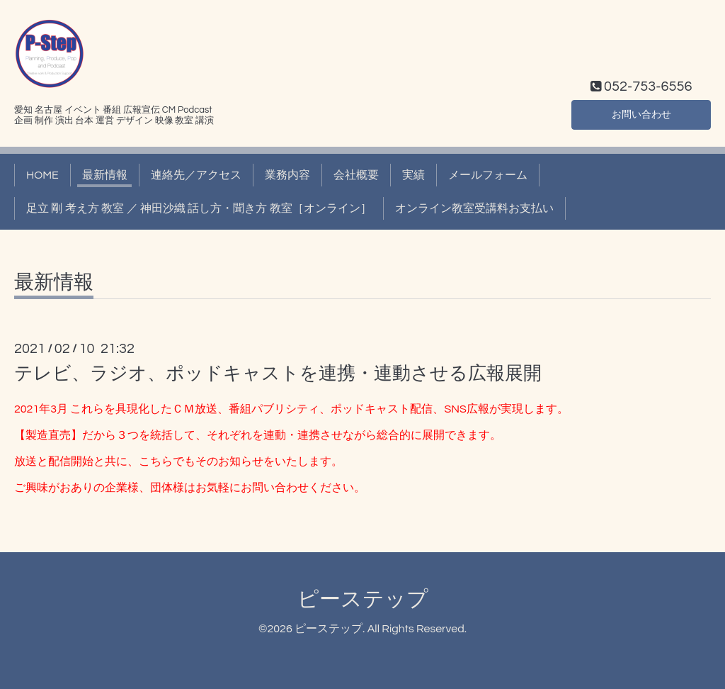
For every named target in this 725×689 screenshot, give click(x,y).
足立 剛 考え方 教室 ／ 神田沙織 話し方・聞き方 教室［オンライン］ (199, 208)
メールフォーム (487, 175)
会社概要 (356, 175)
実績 (413, 175)
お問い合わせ (641, 112)
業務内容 (287, 175)
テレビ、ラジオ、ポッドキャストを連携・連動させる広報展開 (278, 373)
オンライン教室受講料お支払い (474, 208)
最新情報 (104, 175)
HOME (42, 175)
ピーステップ (362, 599)
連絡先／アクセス (196, 175)
